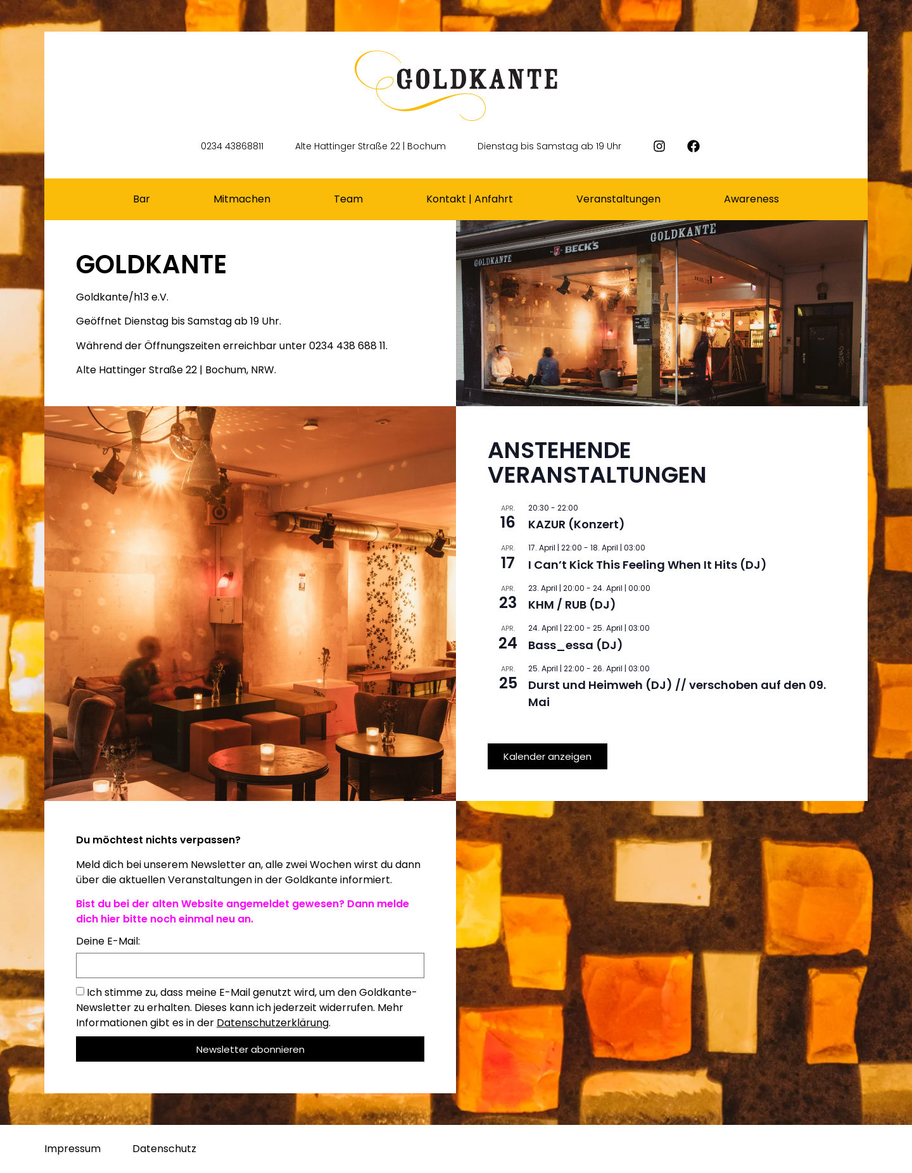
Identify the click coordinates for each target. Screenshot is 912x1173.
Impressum (72, 1148)
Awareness (751, 199)
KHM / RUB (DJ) (572, 604)
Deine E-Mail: (108, 942)
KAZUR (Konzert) (576, 524)
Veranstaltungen (618, 199)
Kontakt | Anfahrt (469, 199)
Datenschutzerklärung (273, 1022)
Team (348, 199)
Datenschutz (164, 1148)
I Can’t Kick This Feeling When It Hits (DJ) (647, 565)
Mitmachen (241, 199)
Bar (141, 199)
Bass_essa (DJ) (575, 645)
